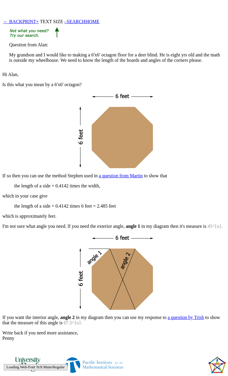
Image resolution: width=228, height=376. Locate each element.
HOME (92, 21)
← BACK (12, 21)
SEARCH (76, 21)
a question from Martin (121, 175)
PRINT (29, 21)
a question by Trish (186, 317)
